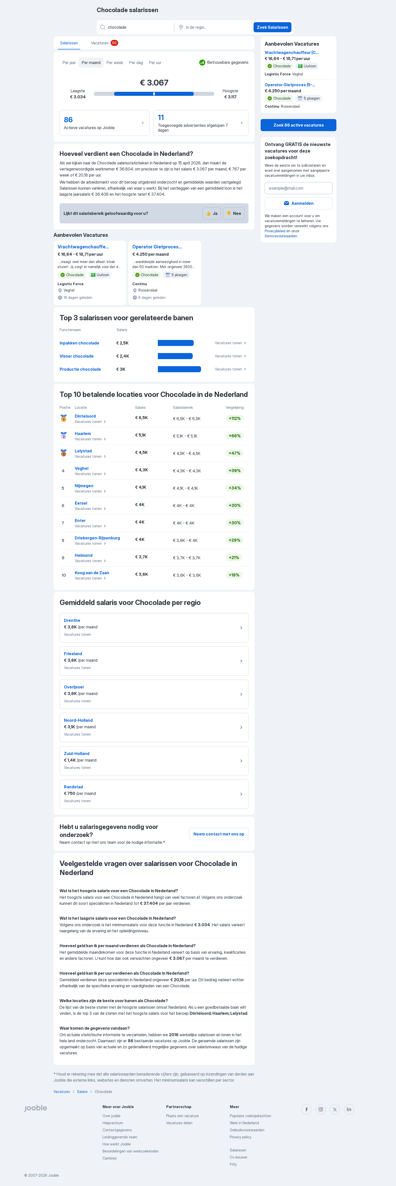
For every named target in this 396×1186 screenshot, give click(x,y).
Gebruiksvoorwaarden (247, 1130)
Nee (233, 213)
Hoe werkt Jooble (117, 1144)
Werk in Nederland (244, 1123)
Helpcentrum (113, 1123)
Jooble (53, 1175)
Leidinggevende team (120, 1137)
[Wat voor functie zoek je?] (135, 27)
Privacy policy (240, 1137)
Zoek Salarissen (272, 27)
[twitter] (335, 1109)
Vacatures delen (179, 1123)
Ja (211, 213)
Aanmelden (298, 203)
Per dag (136, 62)
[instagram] (321, 1109)
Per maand (91, 62)
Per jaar (69, 62)
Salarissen (238, 1150)
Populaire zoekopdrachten (250, 1116)
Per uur (155, 62)
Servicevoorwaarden (281, 236)
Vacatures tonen (231, 342)
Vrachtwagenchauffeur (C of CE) (84, 247)
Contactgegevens (117, 1130)
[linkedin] (349, 1109)
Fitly (233, 1164)
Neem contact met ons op (218, 833)
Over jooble (111, 1116)
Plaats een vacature (182, 1116)
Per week (115, 62)
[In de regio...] (213, 27)
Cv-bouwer (238, 1157)
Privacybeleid (275, 231)
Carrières (110, 1158)
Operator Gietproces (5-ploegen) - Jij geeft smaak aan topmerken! (157, 247)
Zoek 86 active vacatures (299, 125)
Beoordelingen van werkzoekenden (131, 1151)
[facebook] (307, 1109)
